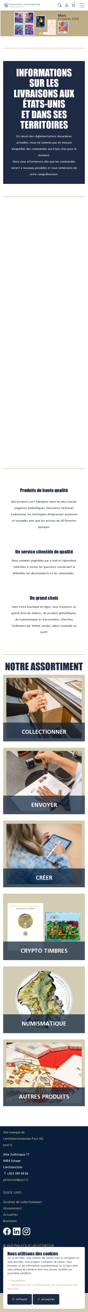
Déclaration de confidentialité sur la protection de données (42, 1286)
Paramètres (16, 1280)
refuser (19, 1299)
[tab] (40, 33)
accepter (46, 1299)
